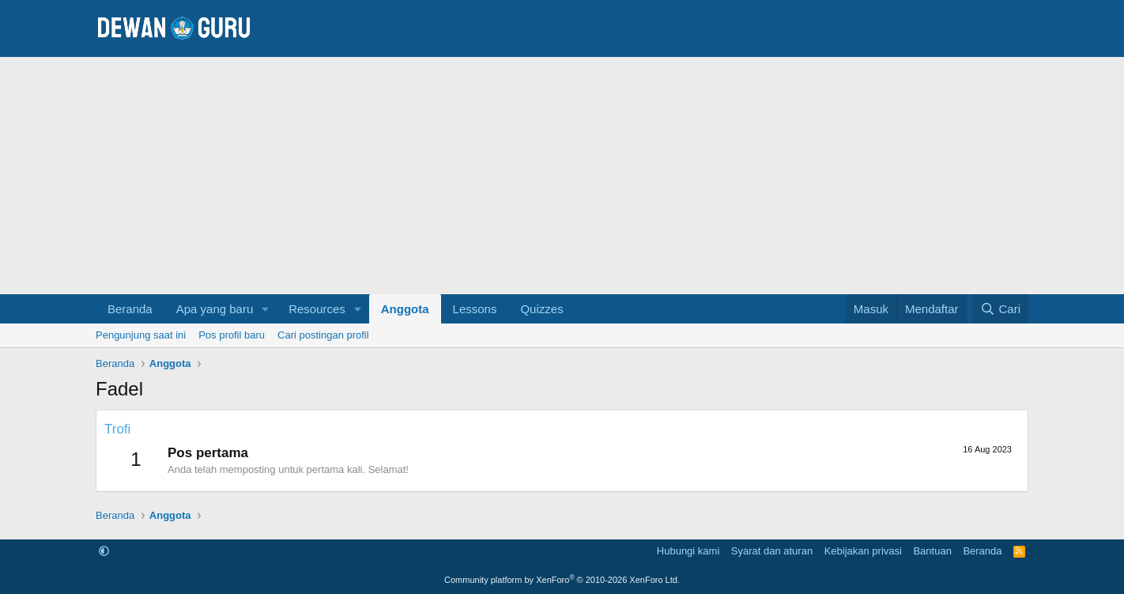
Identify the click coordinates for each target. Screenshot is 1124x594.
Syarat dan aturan (772, 551)
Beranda (130, 309)
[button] (266, 308)
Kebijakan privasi (863, 551)
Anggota (405, 309)
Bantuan (932, 551)
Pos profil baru (231, 335)
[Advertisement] (562, 175)
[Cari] (1000, 308)
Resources (317, 309)
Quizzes (541, 309)
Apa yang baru (215, 309)
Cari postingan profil (323, 335)
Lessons (475, 309)
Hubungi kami (688, 551)
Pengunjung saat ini (141, 335)
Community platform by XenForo (562, 580)
